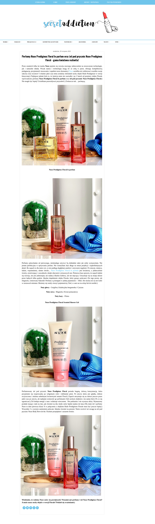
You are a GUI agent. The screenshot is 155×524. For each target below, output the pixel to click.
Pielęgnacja (32, 42)
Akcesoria (82, 42)
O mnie (55, 2)
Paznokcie (68, 42)
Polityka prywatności (114, 2)
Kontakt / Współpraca (91, 2)
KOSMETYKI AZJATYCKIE (50, 42)
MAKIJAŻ (17, 42)
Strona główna (40, 2)
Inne (117, 42)
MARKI (5, 42)
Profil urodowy (71, 2)
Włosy (106, 42)
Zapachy (95, 42)
